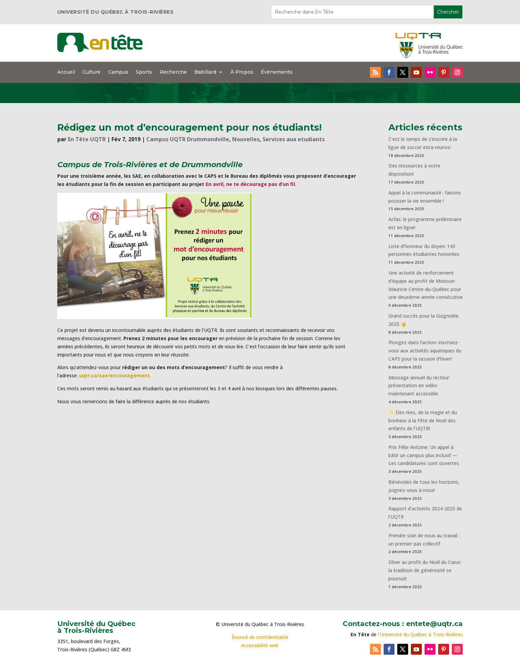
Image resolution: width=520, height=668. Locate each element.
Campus (118, 72)
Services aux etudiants (294, 139)
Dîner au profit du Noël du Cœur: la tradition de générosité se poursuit (424, 570)
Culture (92, 72)
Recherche (173, 72)
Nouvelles (245, 139)
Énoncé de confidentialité (260, 637)
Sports (144, 72)
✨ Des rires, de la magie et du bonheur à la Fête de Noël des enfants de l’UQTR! (422, 420)
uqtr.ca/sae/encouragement (114, 375)
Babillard (205, 72)
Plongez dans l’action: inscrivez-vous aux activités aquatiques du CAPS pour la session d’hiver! (424, 350)
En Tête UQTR (87, 139)
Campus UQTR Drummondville (187, 139)
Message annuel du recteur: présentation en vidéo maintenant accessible (419, 385)
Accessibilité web (260, 645)
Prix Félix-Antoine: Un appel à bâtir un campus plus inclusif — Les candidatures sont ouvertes (423, 455)
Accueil (66, 72)
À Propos (242, 72)
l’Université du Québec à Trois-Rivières (420, 634)
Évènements (277, 72)
